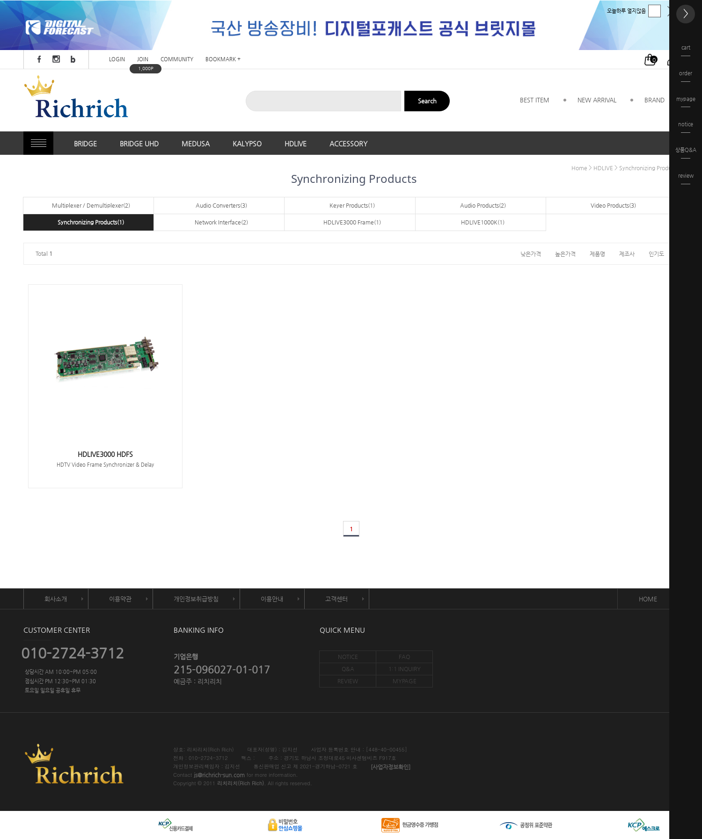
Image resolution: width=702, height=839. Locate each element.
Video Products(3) (613, 205)
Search (427, 100)
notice (685, 127)
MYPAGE (405, 681)
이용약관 (120, 598)
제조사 (627, 253)
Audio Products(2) (483, 205)
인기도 (656, 253)
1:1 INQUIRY (404, 668)
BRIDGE (85, 143)
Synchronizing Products (649, 168)
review (686, 178)
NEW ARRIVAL (597, 99)
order (685, 76)
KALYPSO (247, 143)
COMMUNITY (177, 60)
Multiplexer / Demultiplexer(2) (91, 205)
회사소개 (55, 598)
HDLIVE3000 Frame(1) (352, 222)
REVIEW (347, 681)
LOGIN (117, 60)
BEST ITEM (534, 99)
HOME (648, 598)
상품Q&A (685, 153)
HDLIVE (296, 143)
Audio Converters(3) (221, 205)
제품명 (597, 253)
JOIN (142, 60)
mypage (685, 102)
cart (685, 50)
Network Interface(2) (221, 222)
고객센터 (336, 598)
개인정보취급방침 (196, 598)
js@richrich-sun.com (219, 775)
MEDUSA (196, 143)
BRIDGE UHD (139, 143)
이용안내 (272, 598)
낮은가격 (530, 253)
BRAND (654, 99)
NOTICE (348, 656)
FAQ (404, 656)
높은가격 (565, 253)
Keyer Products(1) (352, 205)
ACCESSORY (348, 143)
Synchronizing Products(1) (91, 222)
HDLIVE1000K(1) (483, 222)
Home (579, 168)
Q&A (348, 668)
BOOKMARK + (223, 60)
